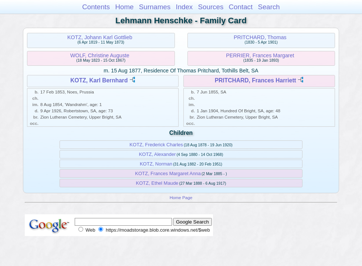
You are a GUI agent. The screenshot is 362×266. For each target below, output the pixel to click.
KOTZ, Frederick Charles (156, 144)
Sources (211, 7)
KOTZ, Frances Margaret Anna (168, 173)
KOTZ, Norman (156, 164)
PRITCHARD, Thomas (260, 37)
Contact (241, 7)
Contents (96, 7)
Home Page (181, 197)
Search (269, 7)
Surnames (154, 7)
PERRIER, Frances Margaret (260, 55)
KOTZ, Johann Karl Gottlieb (99, 37)
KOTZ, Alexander (157, 154)
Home (124, 7)
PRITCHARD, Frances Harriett (255, 80)
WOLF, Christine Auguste (99, 55)
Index (184, 7)
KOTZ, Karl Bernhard (99, 80)
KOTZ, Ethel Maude (157, 183)
